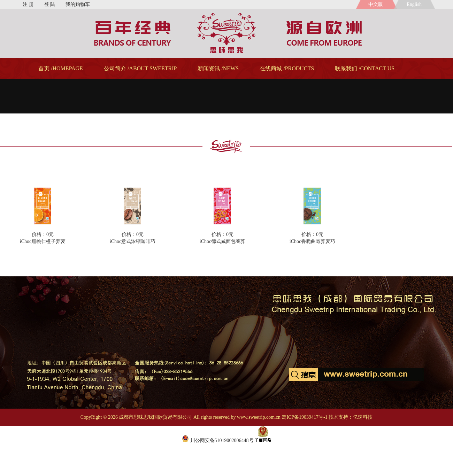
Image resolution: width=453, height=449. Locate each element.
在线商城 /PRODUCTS (287, 68)
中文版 (375, 4)
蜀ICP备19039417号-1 (304, 417)
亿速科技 (363, 417)
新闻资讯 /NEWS (218, 68)
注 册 (28, 4)
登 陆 (49, 4)
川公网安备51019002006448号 (218, 440)
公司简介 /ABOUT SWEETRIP (140, 68)
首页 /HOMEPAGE (60, 68)
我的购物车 (78, 4)
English (415, 4)
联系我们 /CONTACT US (364, 68)
